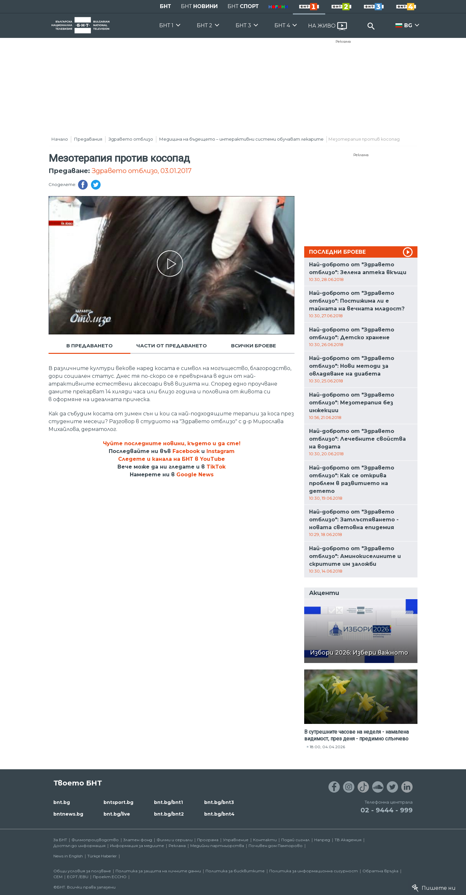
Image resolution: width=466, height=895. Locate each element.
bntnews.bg (68, 814)
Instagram (220, 451)
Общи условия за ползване (82, 870)
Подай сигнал (295, 839)
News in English (68, 856)
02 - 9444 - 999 (387, 810)
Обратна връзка (380, 870)
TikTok (216, 467)
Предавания (88, 139)
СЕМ (57, 876)
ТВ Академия (348, 839)
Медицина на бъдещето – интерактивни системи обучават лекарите (241, 139)
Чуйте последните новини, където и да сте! (171, 443)
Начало (59, 139)
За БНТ (60, 839)
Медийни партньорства (217, 845)
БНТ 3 (243, 25)
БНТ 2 (204, 25)
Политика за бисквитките (235, 870)
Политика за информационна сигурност (313, 870)
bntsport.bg (118, 802)
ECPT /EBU (77, 876)
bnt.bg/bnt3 (219, 802)
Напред (322, 839)
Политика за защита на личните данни (158, 870)
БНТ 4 (282, 25)
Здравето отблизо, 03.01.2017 (142, 171)
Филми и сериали (175, 839)
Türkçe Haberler (102, 856)
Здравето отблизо (130, 139)
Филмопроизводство (95, 839)
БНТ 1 (166, 25)
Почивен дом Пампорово (276, 845)
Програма (207, 839)
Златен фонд (137, 839)
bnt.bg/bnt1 (168, 802)
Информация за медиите (137, 845)
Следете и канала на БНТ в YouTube (171, 459)
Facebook (186, 451)
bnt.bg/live (117, 814)
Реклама (343, 41)
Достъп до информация (79, 845)
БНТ (165, 6)
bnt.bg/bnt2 (169, 814)
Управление (236, 839)
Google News (195, 474)
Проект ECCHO (110, 876)
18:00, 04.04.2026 (327, 746)
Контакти (265, 839)
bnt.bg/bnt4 (219, 814)
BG (408, 25)
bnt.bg (61, 802)
